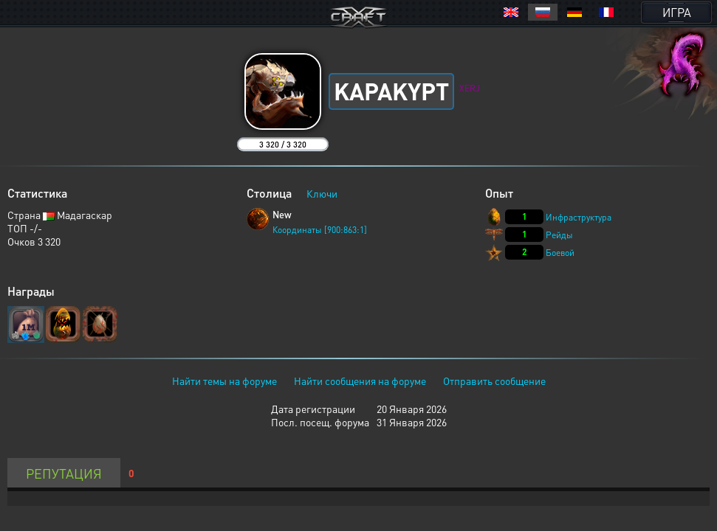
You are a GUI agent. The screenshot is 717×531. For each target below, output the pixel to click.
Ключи (321, 193)
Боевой (560, 252)
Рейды (559, 234)
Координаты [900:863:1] (319, 229)
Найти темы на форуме (224, 380)
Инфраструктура (578, 217)
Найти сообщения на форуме (360, 380)
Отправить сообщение (494, 380)
